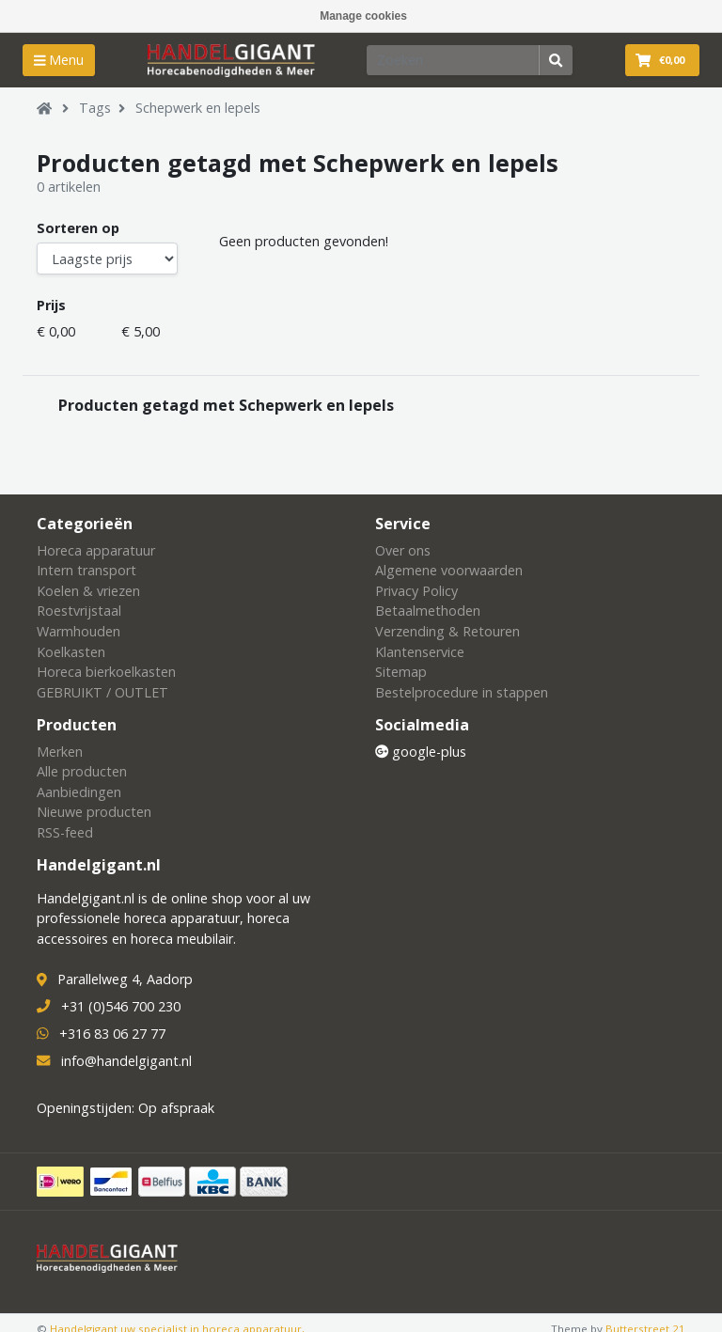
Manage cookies (363, 16)
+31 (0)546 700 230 (120, 1006)
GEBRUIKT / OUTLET (102, 692)
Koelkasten (71, 652)
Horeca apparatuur (96, 550)
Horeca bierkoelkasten (106, 672)
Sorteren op (78, 228)
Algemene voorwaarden (449, 570)
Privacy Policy (416, 591)
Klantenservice (419, 652)
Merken (60, 751)
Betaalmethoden (427, 610)
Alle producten (82, 771)
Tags (95, 108)
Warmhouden (78, 631)
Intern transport (86, 570)
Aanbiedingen (79, 792)
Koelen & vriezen (88, 591)
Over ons (403, 550)
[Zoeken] (453, 60)
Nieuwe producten (94, 812)
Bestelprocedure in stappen (461, 692)
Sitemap (401, 672)
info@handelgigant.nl (126, 1061)
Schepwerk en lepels (197, 108)
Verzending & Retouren (447, 631)
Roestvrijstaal (79, 610)
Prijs (51, 305)
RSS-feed (65, 832)
